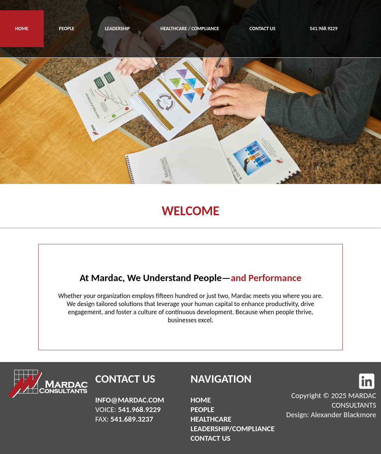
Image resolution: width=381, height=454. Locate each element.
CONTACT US (262, 28)
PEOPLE (66, 28)
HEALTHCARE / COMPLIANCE (190, 28)
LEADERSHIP (117, 28)
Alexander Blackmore (343, 414)
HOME (21, 28)
